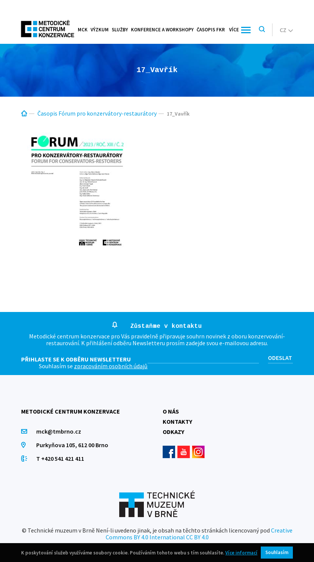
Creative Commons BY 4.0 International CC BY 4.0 (199, 533)
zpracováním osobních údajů (111, 366)
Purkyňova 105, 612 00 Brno (72, 445)
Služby (120, 29)
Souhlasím (276, 552)
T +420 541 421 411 (60, 458)
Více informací (241, 553)
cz (286, 30)
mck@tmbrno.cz (58, 431)
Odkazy (173, 431)
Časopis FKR (211, 29)
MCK (83, 29)
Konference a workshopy (162, 29)
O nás (171, 411)
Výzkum (100, 29)
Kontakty (177, 421)
